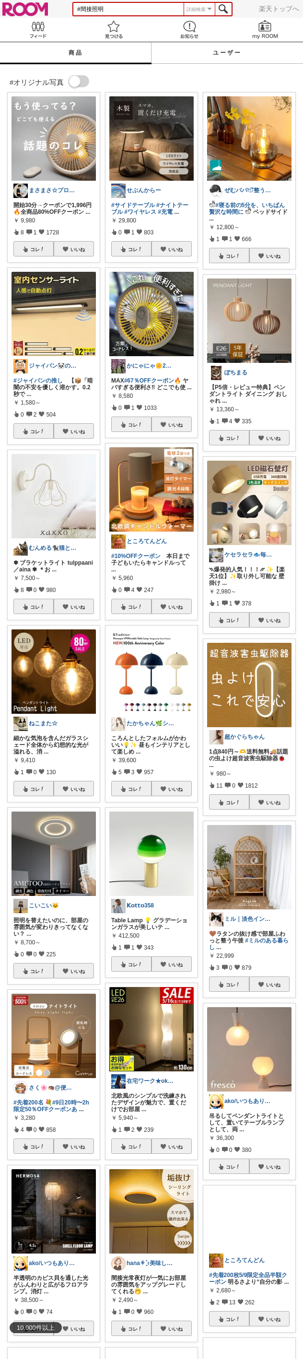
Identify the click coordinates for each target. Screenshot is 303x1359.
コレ (37, 249)
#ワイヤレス (140, 212)
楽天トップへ (279, 8)
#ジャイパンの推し (38, 380)
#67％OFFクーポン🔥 (152, 380)
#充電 (165, 212)
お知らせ (189, 29)
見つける (114, 29)
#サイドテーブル (133, 205)
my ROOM (265, 29)
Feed (38, 29)
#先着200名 (28, 1102)
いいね (77, 249)
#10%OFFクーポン (136, 556)
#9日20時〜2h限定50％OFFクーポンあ (51, 1106)
